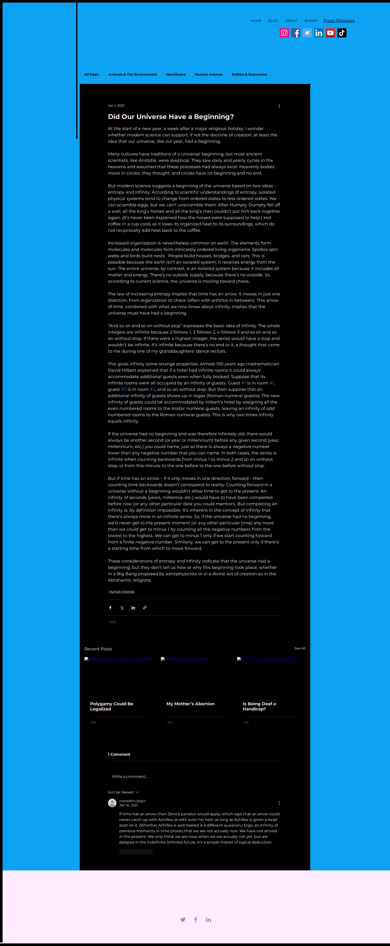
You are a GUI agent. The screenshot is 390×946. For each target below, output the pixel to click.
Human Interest (209, 75)
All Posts (91, 75)
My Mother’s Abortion (191, 703)
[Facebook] (295, 32)
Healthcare (176, 75)
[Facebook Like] (208, 33)
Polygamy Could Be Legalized (111, 706)
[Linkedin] (208, 919)
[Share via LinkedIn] (133, 607)
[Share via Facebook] (110, 607)
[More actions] (279, 105)
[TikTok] (341, 32)
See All (300, 648)
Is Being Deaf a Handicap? (259, 706)
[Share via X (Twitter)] (121, 607)
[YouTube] (330, 32)
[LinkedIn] (318, 32)
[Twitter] (307, 32)
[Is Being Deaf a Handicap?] (271, 676)
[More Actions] (279, 803)
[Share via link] (145, 607)
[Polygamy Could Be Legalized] (118, 676)
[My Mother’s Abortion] (195, 676)
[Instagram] (284, 32)
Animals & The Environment (132, 75)
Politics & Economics (249, 75)
